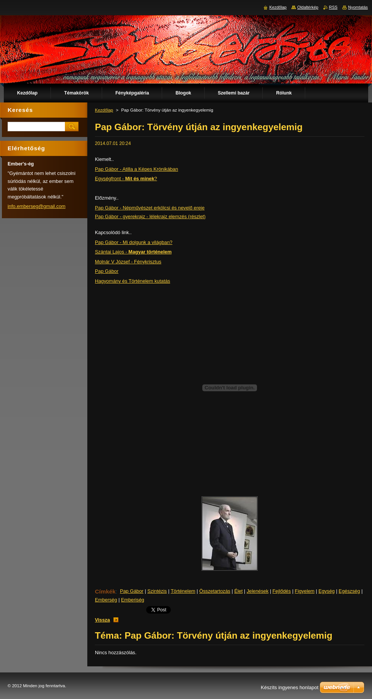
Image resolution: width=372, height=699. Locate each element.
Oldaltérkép (307, 7)
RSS (333, 7)
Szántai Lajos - (133, 252)
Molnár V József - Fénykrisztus (128, 261)
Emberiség (132, 600)
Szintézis (157, 591)
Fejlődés (282, 591)
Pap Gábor (106, 271)
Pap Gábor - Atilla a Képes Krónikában (136, 169)
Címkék (105, 591)
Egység (326, 591)
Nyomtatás (358, 7)
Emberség (106, 600)
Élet (238, 591)
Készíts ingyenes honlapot (289, 687)
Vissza (102, 620)
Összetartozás (214, 591)
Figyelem (305, 591)
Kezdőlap (104, 110)
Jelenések (258, 591)
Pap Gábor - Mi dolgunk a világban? (133, 242)
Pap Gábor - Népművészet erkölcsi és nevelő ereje (150, 208)
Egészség (349, 591)
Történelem (183, 591)
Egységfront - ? (126, 178)
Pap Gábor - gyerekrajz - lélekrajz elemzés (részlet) (150, 216)
